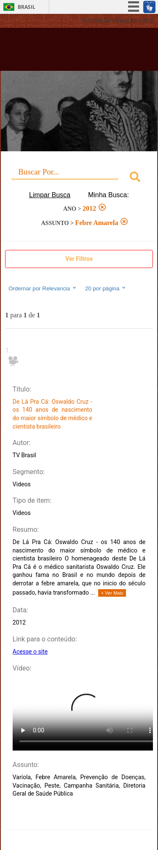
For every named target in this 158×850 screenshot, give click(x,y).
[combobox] (79, 178)
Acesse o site (30, 651)
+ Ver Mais (112, 592)
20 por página (106, 288)
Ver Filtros (79, 258)
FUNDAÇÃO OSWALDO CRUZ (118, 21)
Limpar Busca (49, 194)
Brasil (26, 7)
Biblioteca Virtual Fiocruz (67, 52)
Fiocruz (25, 21)
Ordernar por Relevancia (42, 288)
